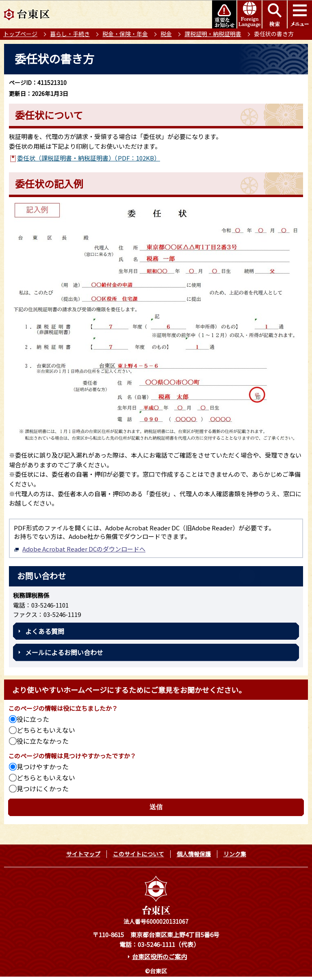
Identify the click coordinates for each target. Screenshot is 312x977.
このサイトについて (138, 854)
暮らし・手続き (70, 34)
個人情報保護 (194, 854)
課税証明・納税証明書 (212, 34)
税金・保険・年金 (125, 34)
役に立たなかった (43, 741)
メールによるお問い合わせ (64, 652)
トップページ (20, 34)
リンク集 (234, 854)
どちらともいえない (46, 730)
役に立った (33, 719)
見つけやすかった (43, 766)
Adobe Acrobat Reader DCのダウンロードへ (79, 549)
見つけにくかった (43, 788)
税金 (166, 34)
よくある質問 (44, 631)
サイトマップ (83, 854)
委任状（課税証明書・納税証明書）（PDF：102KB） (88, 158)
